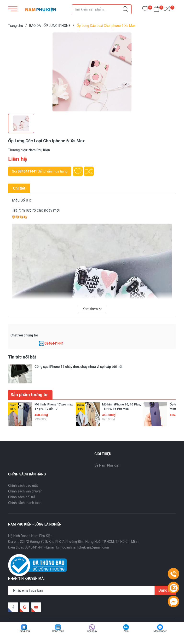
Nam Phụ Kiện (46, 610)
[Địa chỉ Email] (92, 576)
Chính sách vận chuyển (25, 477)
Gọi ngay (92, 631)
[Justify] (125, 9)
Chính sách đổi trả (21, 482)
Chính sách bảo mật (23, 471)
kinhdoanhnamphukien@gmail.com (82, 533)
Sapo (78, 610)
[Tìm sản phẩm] (101, 9)
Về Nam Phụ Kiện (107, 451)
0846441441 (27, 171)
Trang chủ (24, 631)
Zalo (126, 631)
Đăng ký (165, 575)
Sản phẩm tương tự (29, 379)
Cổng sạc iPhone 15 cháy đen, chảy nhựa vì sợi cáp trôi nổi (78, 367)
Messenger (160, 631)
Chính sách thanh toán (24, 488)
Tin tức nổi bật (22, 356)
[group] (92, 71)
